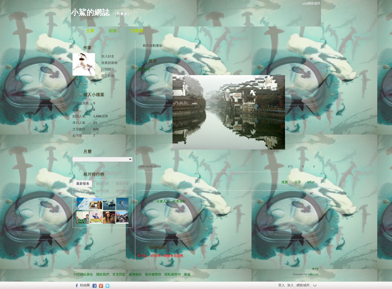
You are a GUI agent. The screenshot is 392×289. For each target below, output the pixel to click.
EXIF (311, 182)
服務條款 (135, 274)
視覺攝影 (179, 201)
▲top (315, 268)
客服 (187, 274)
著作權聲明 (153, 274)
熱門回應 (102, 191)
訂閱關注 (107, 69)
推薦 (285, 182)
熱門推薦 (122, 191)
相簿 (112, 31)
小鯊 (75, 79)
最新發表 (82, 183)
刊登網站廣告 (83, 274)
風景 (152, 61)
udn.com (313, 274)
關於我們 (102, 274)
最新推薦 (122, 183)
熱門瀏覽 (82, 191)
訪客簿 (137, 31)
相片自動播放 (152, 45)
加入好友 (107, 56)
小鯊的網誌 (90, 12)
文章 (90, 31)
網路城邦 (303, 285)
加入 (290, 285)
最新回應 (102, 183)
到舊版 (122, 14)
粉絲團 (85, 285)
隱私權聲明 (172, 274)
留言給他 (107, 76)
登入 (281, 285)
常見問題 (119, 274)
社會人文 (163, 201)
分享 (297, 182)
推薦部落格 (109, 63)
